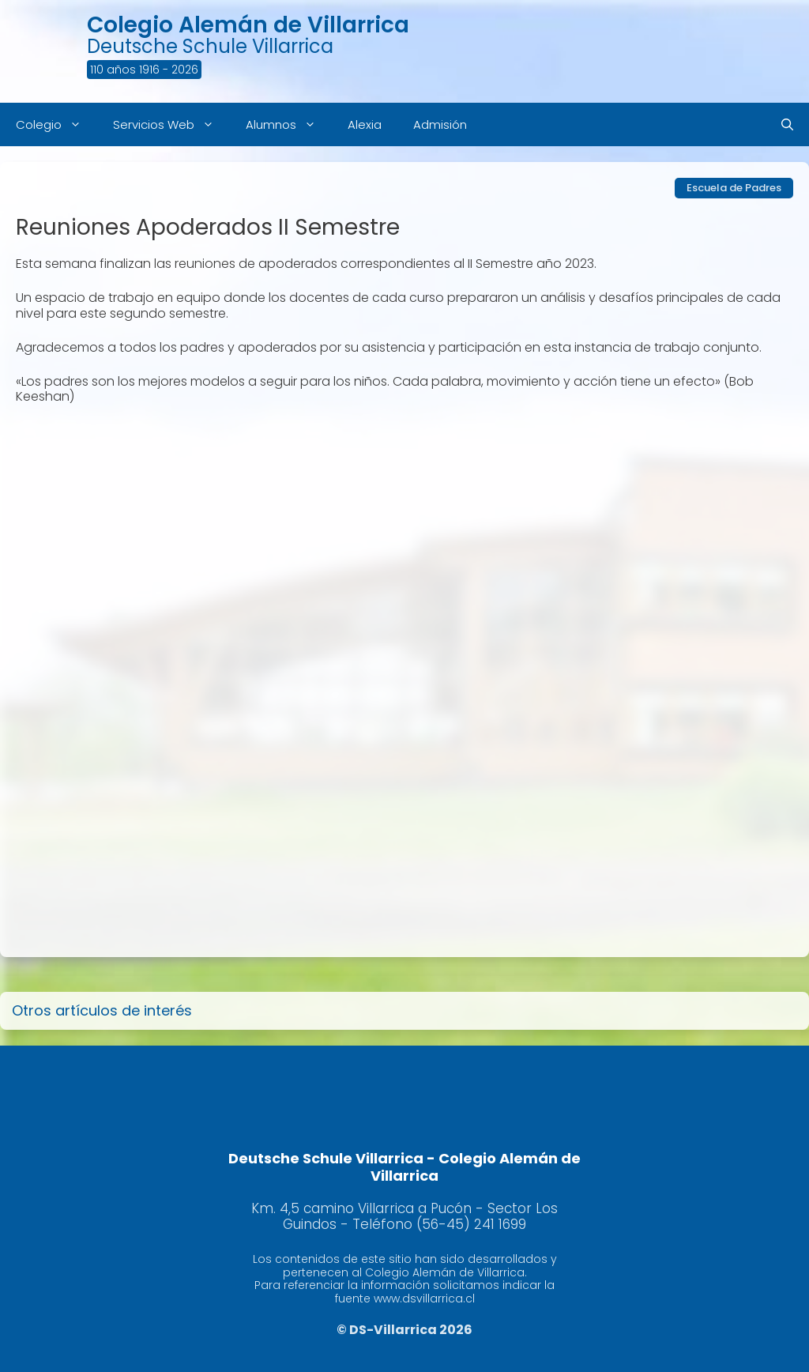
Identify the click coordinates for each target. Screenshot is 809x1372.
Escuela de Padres (734, 187)
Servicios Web (171, 124)
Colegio (56, 124)
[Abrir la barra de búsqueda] (787, 124)
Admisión (440, 124)
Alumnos (289, 124)
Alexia (365, 124)
